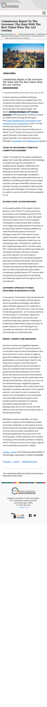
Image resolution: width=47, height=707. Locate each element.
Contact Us (23, 507)
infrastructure (33, 141)
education (17, 141)
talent (20, 476)
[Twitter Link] (34, 515)
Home (3, 36)
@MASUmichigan (29, 461)
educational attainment (16, 473)
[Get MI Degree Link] (17, 515)
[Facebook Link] (30, 515)
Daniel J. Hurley (9, 452)
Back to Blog (9, 73)
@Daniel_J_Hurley (11, 461)
